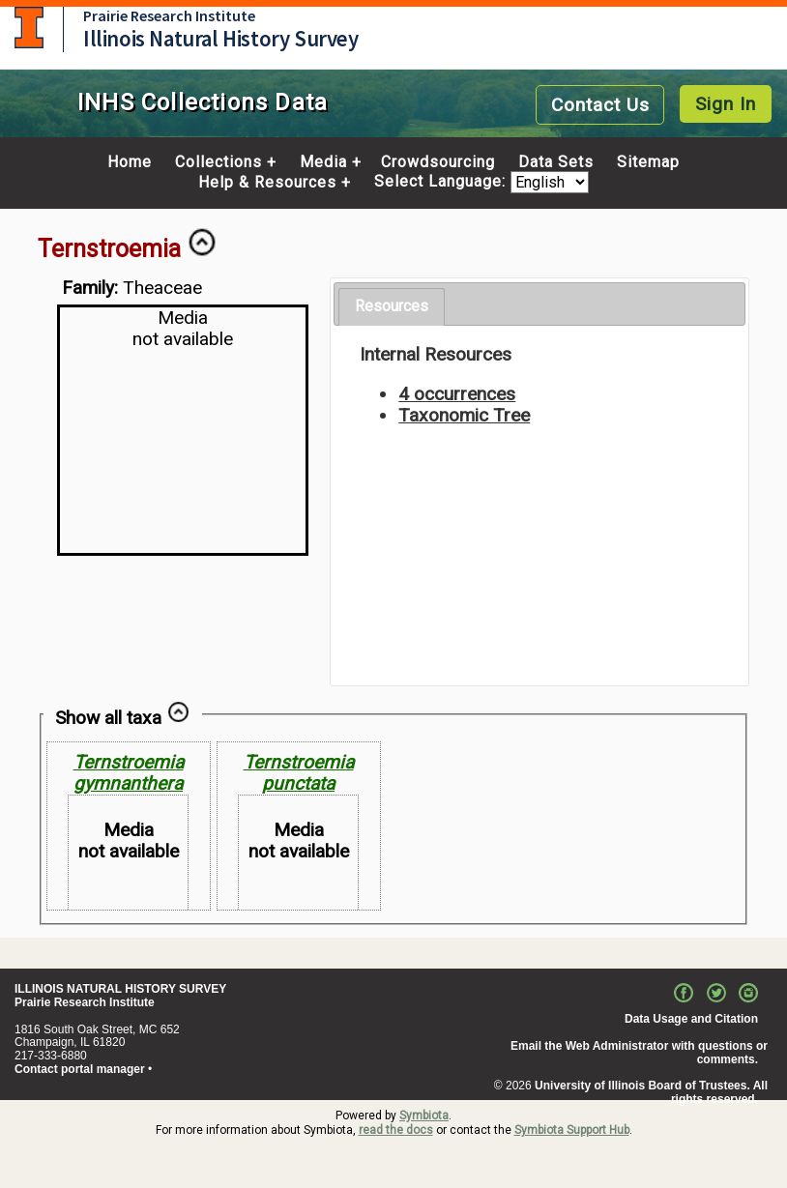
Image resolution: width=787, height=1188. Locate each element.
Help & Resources (267, 182)
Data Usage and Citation (691, 1019)
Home (129, 162)
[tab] (391, 307)
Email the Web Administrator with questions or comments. (639, 1052)
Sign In (725, 104)
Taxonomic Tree (464, 415)
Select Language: (442, 182)
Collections (218, 162)
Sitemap (648, 162)
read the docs (396, 1130)
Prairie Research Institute (169, 15)
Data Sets (556, 162)
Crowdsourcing (438, 162)
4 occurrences (456, 394)
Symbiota (424, 1115)
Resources (391, 306)
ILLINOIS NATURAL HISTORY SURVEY (120, 989)
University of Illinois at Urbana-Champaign (29, 27)
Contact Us (600, 105)
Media (323, 162)
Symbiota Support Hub (571, 1130)
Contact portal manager (80, 1069)
